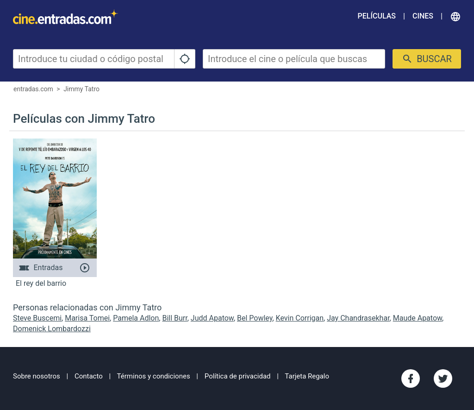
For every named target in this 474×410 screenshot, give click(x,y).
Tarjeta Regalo (307, 376)
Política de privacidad (238, 376)
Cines (422, 16)
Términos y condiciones (153, 376)
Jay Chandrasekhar (358, 318)
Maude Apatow (417, 318)
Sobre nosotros (36, 376)
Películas (377, 16)
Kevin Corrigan (300, 318)
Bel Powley (254, 318)
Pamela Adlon (136, 318)
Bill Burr (174, 318)
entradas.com (33, 89)
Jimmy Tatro (81, 89)
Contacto (89, 376)
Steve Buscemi (37, 318)
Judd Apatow (212, 318)
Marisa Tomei (87, 318)
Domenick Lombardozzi (52, 328)
